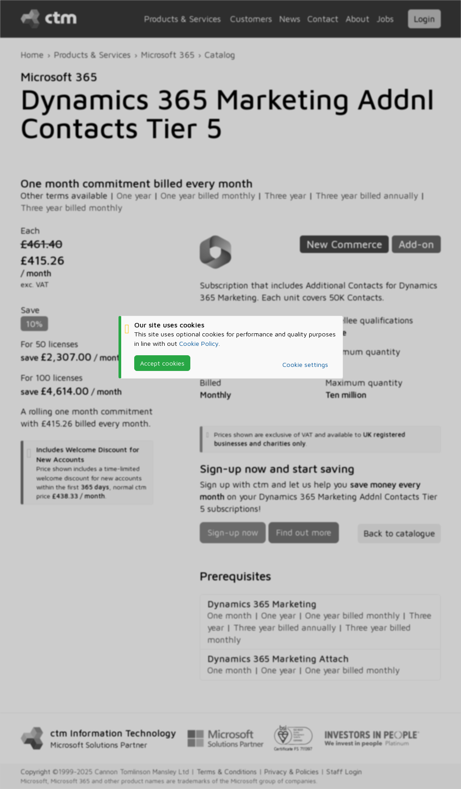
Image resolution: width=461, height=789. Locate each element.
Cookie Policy (199, 343)
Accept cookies (162, 362)
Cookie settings (305, 364)
